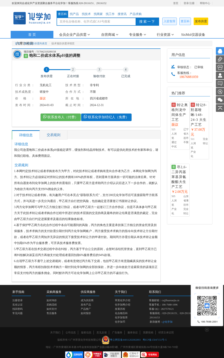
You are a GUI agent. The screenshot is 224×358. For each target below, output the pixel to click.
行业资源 (165, 34)
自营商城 (110, 34)
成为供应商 (87, 300)
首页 (175, 3)
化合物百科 (121, 313)
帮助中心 (205, 3)
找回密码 (17, 308)
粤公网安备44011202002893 (125, 339)
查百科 (185, 21)
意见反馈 (102, 332)
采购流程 (52, 304)
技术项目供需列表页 (35, 43)
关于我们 (55, 332)
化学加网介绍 (122, 304)
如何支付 (52, 308)
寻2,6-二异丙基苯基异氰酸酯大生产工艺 (179, 176)
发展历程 (120, 308)
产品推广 (86, 308)
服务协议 (132, 332)
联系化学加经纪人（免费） (106, 117)
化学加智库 (121, 317)
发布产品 (86, 304)
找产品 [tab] (74, 14)
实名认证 (17, 304)
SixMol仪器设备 (193, 34)
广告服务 (117, 332)
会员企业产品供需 (74, 34)
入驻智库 (170, 21)
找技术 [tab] (86, 14)
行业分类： (24, 85)
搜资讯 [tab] (122, 14)
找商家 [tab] (98, 14)
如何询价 (52, 300)
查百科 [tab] (62, 14)
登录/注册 (189, 3)
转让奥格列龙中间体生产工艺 (179, 112)
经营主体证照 (166, 332)
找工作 (110, 14)
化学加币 (120, 321)
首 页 (32, 34)
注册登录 (17, 300)
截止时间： (75, 105)
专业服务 (137, 34)
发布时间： (24, 105)
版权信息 (86, 332)
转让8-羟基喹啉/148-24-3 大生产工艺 (199, 114)
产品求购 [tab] (136, 14)
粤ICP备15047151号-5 (155, 339)
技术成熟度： (24, 91)
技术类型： (75, 85)
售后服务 (52, 313)
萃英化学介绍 (122, 300)
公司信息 (71, 332)
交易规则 (53, 135)
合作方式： (75, 91)
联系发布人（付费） (60, 117)
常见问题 (17, 313)
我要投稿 (148, 332)
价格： (24, 98)
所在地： (75, 98)
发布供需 (201, 21)
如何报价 (86, 313)
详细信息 (26, 135)
